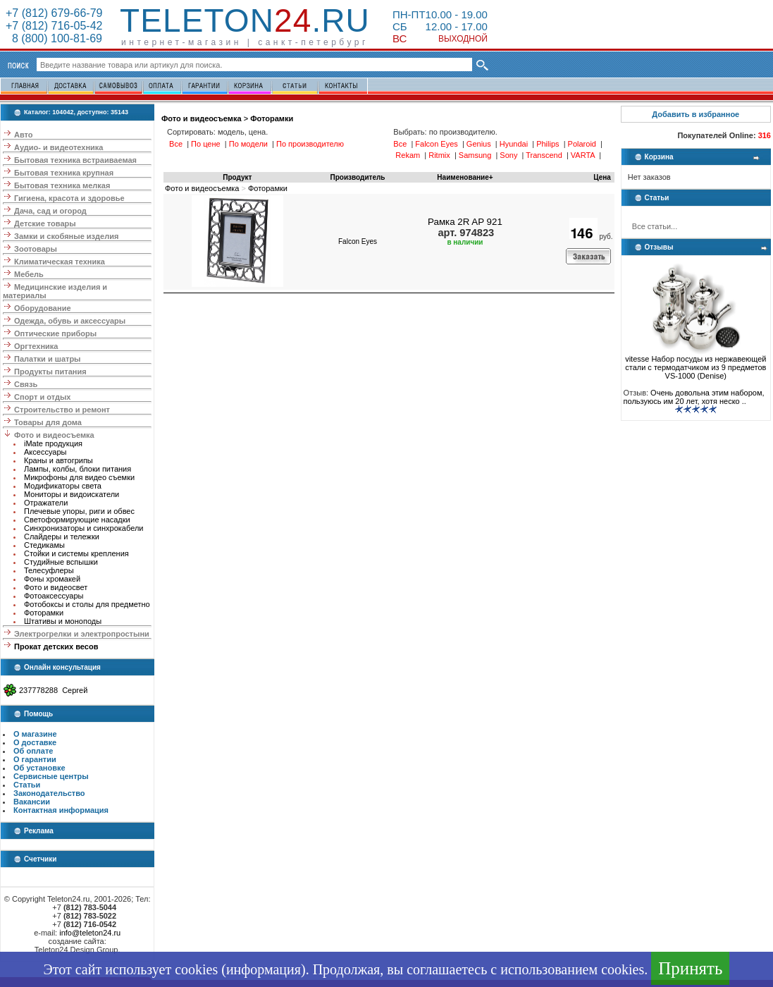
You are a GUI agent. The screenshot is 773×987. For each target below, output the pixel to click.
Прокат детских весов (56, 646)
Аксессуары (45, 452)
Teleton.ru (245, 20)
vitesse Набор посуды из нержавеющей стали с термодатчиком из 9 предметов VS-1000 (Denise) (695, 364)
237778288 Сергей (53, 690)
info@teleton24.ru (89, 932)
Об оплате (33, 751)
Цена (602, 177)
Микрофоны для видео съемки (79, 477)
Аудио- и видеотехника (58, 147)
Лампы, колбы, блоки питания (77, 469)
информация (263, 969)
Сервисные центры (51, 776)
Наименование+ (465, 177)
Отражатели (46, 502)
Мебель (29, 274)
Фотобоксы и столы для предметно (87, 604)
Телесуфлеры (49, 570)
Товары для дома (48, 422)
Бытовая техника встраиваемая (75, 160)
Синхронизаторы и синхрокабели (83, 528)
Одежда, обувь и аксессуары (69, 321)
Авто (23, 134)
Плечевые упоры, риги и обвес (79, 511)
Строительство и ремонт (62, 409)
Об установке (39, 768)
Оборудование (42, 308)
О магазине (35, 734)
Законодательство (49, 793)
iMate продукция (53, 443)
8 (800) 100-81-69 (54, 38)
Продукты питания (50, 371)
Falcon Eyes (357, 241)
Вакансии (31, 801)
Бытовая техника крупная (63, 172)
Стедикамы (44, 545)
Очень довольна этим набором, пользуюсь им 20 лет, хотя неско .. (694, 396)
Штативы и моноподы (62, 621)
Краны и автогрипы (58, 460)
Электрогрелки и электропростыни (81, 634)
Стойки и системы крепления (76, 553)
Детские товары (45, 223)
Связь (25, 384)
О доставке (34, 742)
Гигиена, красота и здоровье (69, 198)
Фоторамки (43, 612)
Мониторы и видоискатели (71, 494)
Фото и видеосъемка (54, 435)
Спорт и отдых (42, 397)
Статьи (26, 784)
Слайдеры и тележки (61, 536)
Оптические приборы (55, 333)
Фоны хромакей (52, 579)
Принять (690, 968)
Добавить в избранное (695, 114)
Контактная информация (61, 810)
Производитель (357, 177)
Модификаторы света (62, 486)
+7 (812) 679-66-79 (54, 13)
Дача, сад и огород (50, 211)
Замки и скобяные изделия (66, 236)
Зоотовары (35, 249)
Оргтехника (36, 346)
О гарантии (34, 759)
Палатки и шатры (47, 359)
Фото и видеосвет (55, 587)
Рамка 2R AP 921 (465, 221)
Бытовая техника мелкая (62, 185)
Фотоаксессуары (53, 595)
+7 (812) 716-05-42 (54, 26)
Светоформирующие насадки (77, 519)
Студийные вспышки (61, 562)
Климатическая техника (59, 261)
